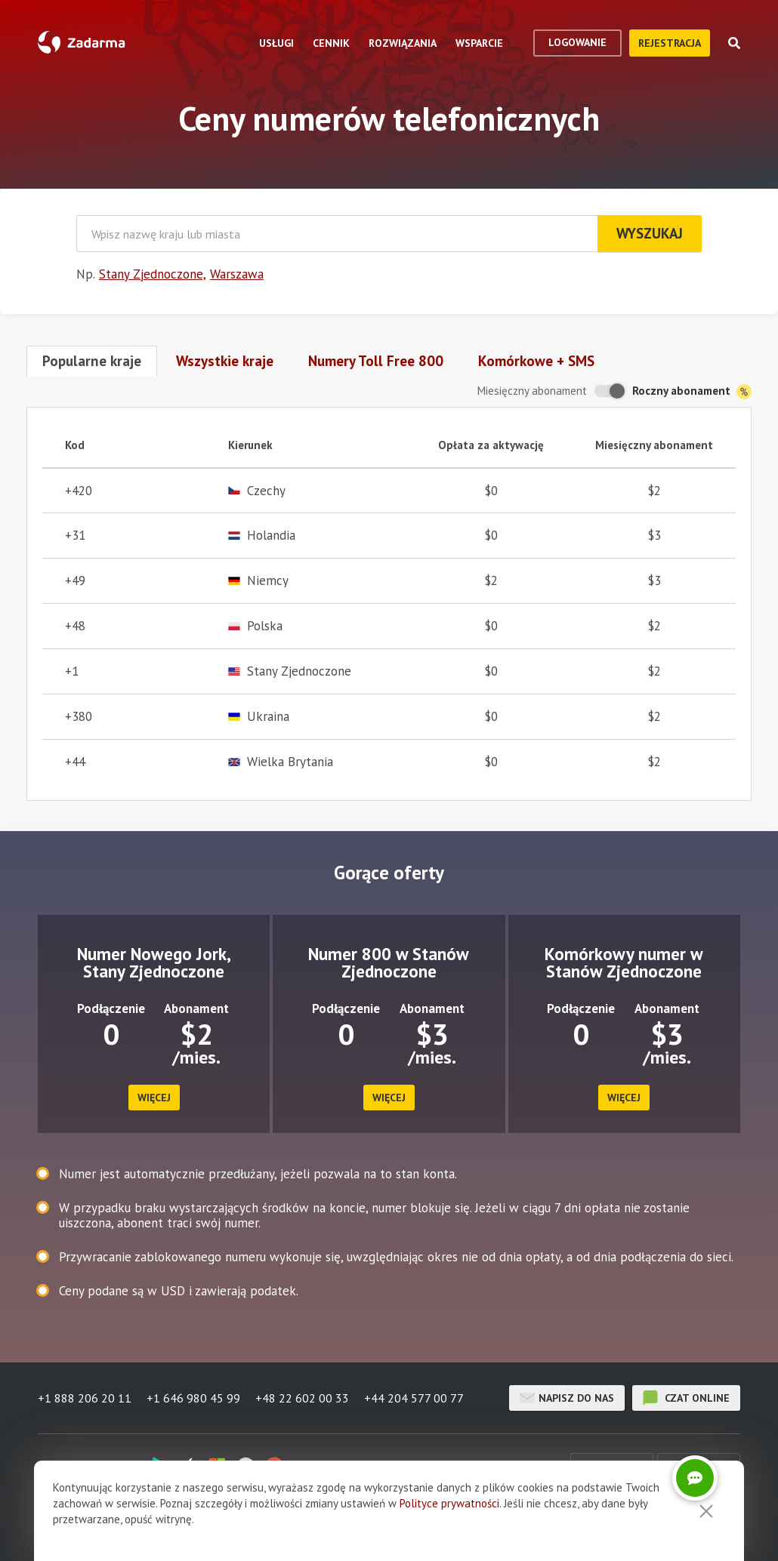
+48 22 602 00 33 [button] (302, 1398)
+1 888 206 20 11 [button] (84, 1398)
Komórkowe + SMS (536, 361)
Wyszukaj (649, 233)
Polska (255, 626)
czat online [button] (686, 1398)
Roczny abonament (692, 391)
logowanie (577, 42)
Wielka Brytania (280, 762)
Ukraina (258, 716)
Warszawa (237, 274)
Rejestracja (669, 43)
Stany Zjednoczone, (152, 274)
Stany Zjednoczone (289, 671)
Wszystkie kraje (224, 361)
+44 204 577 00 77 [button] (414, 1398)
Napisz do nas (567, 1398)
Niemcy (258, 580)
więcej (154, 1097)
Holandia (261, 535)
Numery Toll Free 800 (375, 361)
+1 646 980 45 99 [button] (193, 1398)
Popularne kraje (91, 361)
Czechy (257, 491)
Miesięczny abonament (532, 390)
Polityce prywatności (449, 1503)
